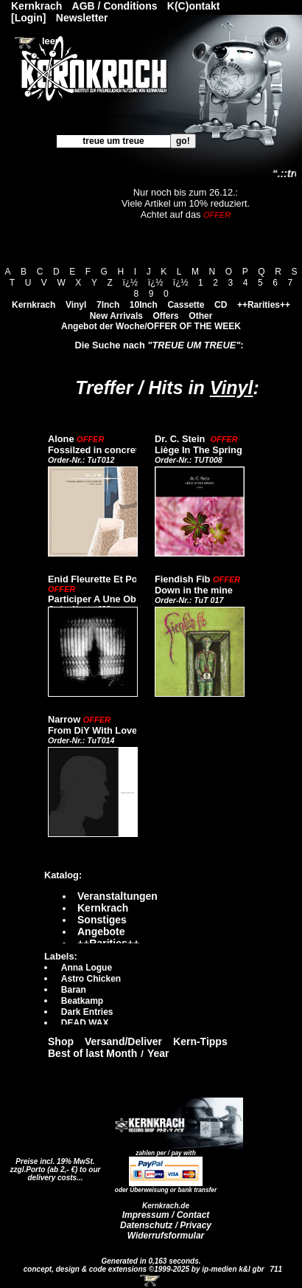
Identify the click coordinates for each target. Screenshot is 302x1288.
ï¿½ (130, 283)
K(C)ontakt (193, 6)
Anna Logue (86, 967)
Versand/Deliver (123, 1041)
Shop (61, 1041)
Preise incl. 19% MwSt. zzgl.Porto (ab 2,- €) (52, 1165)
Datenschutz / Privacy (165, 1225)
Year (158, 1053)
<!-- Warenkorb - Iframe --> (151, 1280)
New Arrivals (116, 316)
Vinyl (76, 305)
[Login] (28, 18)
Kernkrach (33, 305)
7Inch (107, 305)
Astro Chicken (91, 979)
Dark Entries (87, 1012)
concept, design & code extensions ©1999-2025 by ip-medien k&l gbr (145, 1269)
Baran (73, 990)
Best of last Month (92, 1053)
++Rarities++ (263, 305)
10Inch (144, 305)
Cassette (185, 305)
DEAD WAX (85, 1023)
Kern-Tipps (200, 1041)
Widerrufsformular (166, 1235)
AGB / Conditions (115, 6)
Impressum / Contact (166, 1215)
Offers (165, 316)
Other (200, 316)
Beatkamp (82, 1001)
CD (220, 305)
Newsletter (82, 18)
